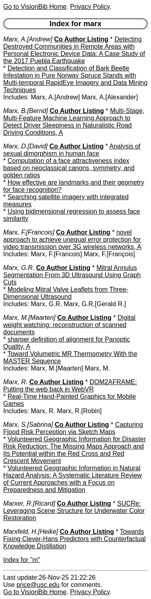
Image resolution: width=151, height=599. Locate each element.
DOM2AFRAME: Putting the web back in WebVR (70, 386)
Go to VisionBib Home (34, 6)
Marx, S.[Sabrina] (28, 424)
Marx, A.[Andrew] (27, 39)
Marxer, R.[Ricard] (29, 503)
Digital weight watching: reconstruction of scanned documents (69, 325)
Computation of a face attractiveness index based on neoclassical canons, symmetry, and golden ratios (68, 168)
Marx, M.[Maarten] (29, 317)
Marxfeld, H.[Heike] (30, 531)
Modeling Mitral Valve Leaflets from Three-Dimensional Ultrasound (65, 293)
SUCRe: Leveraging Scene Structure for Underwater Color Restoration (74, 510)
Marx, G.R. (18, 267)
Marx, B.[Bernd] (25, 110)
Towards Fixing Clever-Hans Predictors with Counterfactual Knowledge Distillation (74, 539)
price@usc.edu (38, 584)
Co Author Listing (81, 39)
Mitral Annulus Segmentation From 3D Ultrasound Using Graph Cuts (72, 275)
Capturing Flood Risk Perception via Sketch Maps (73, 428)
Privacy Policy (90, 6)
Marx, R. (15, 382)
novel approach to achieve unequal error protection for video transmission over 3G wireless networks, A (72, 239)
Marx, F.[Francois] (28, 232)
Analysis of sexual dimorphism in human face (72, 150)
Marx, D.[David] (25, 146)
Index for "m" (21, 559)
